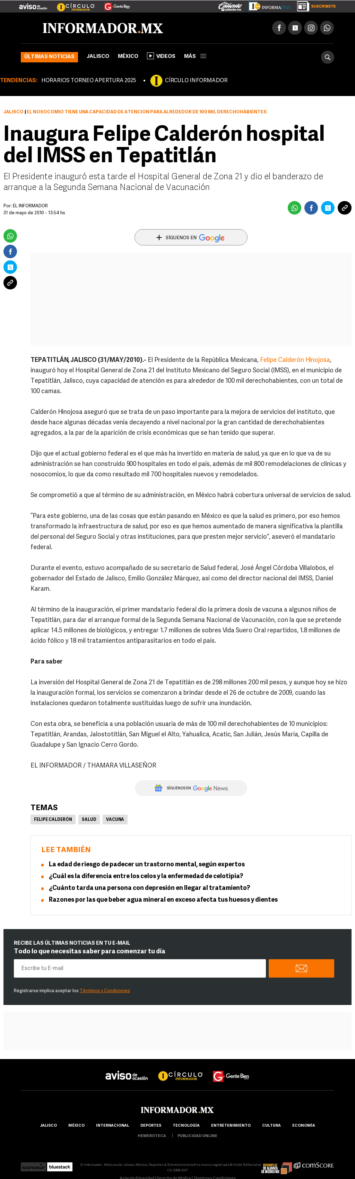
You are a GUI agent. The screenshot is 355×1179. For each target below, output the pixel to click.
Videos (161, 55)
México (128, 56)
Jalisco (98, 56)
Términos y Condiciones (105, 991)
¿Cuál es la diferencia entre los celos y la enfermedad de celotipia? (146, 876)
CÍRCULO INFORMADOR (196, 81)
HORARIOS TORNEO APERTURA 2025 (88, 81)
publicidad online (197, 1136)
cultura (271, 1126)
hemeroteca (152, 1136)
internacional (112, 1126)
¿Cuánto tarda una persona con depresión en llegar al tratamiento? (149, 888)
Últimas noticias (49, 57)
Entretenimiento (231, 1126)
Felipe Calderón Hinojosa (295, 360)
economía (303, 1126)
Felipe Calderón (53, 820)
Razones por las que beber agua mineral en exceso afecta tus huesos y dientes (163, 900)
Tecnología (186, 1126)
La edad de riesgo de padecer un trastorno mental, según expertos (147, 864)
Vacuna (115, 820)
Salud (89, 820)
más (195, 56)
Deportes (150, 1126)
